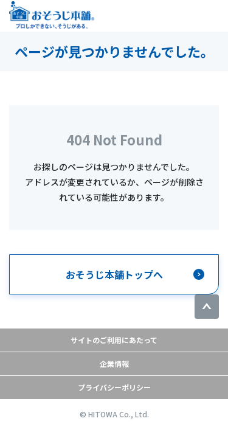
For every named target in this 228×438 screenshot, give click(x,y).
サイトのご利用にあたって (114, 340)
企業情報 (114, 363)
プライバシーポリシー (114, 387)
